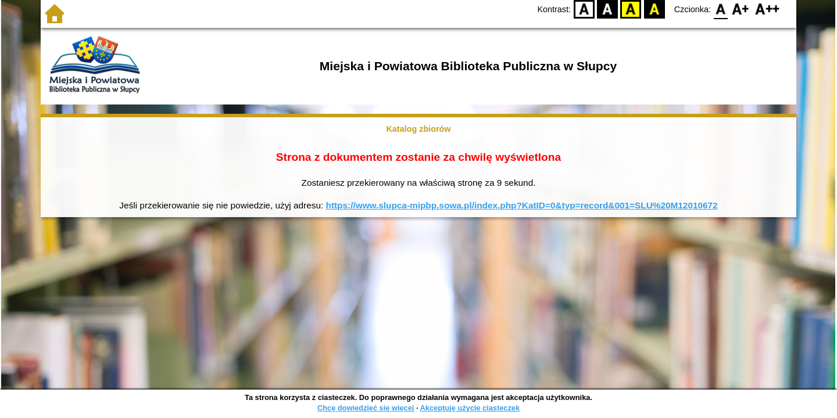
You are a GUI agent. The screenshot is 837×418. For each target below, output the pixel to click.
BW (607, 9)
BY (654, 9)
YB (631, 9)
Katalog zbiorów (418, 129)
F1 (740, 9)
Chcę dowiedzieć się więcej (365, 407)
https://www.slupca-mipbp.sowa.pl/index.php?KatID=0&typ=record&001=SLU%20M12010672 (522, 205)
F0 (720, 9)
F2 (767, 9)
